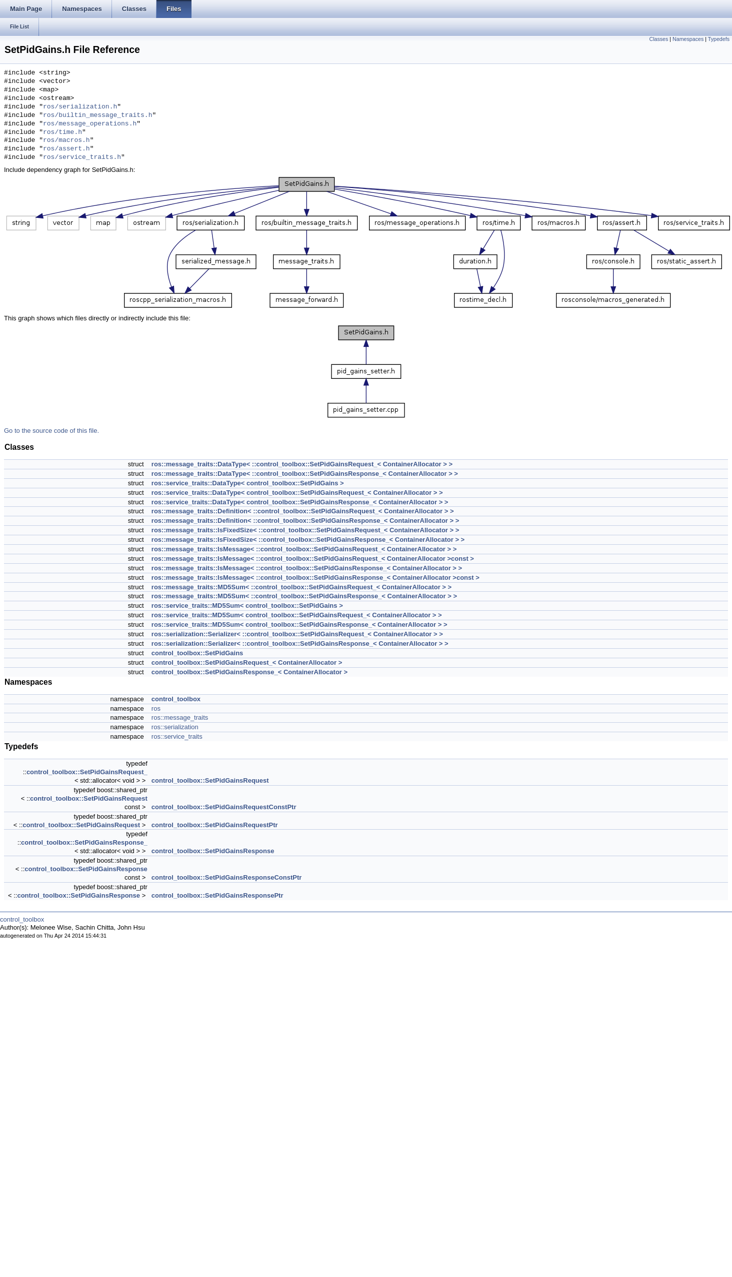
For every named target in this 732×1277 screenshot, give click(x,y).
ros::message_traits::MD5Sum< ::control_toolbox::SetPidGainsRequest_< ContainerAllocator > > (302, 587)
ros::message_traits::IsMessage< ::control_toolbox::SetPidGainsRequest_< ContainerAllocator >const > (313, 558)
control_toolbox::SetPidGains (197, 653)
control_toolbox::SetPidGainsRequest (210, 780)
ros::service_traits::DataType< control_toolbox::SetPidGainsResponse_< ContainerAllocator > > (300, 502)
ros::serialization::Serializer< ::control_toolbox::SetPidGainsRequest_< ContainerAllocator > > (297, 634)
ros (156, 708)
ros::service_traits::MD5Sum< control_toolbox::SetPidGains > (247, 605)
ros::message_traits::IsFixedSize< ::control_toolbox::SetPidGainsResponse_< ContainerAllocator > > (308, 539)
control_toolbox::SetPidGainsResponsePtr (218, 895)
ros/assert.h (66, 148)
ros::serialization (175, 727)
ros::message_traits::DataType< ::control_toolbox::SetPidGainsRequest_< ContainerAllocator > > (302, 464)
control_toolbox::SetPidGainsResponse (213, 851)
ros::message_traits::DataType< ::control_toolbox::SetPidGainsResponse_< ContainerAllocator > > (305, 473)
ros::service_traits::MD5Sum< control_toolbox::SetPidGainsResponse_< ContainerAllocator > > (300, 624)
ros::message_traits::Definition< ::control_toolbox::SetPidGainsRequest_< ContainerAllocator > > (303, 511)
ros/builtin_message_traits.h (97, 115)
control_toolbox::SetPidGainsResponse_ (84, 842)
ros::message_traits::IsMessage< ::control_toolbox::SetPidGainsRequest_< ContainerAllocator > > (304, 549)
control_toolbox (176, 699)
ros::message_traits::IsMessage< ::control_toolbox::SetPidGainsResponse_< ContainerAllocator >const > (316, 577)
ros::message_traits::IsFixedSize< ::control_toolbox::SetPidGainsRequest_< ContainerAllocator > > (305, 530)
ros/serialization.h (80, 106)
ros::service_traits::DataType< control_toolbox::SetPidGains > (248, 483)
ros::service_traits (177, 736)
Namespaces (688, 39)
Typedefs (719, 39)
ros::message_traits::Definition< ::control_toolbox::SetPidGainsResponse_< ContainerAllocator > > (305, 520)
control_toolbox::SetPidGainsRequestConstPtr (224, 807)
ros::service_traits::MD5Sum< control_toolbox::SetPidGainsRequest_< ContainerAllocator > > (297, 615)
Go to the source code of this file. (51, 430)
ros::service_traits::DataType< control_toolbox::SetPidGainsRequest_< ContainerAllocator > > (297, 492)
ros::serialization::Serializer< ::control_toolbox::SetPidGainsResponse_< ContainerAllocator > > (300, 643)
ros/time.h (62, 132)
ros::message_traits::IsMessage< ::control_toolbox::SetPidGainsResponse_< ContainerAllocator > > (307, 568)
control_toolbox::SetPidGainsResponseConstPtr (227, 877)
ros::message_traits (180, 717)
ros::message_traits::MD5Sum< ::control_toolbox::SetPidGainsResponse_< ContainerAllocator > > (304, 596)
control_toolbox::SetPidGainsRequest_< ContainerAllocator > (247, 662)
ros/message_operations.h (89, 123)
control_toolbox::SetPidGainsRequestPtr (215, 825)
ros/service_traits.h (82, 157)
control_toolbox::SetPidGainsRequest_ (87, 772)
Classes (658, 39)
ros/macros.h (66, 140)
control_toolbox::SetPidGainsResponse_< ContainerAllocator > (250, 672)
